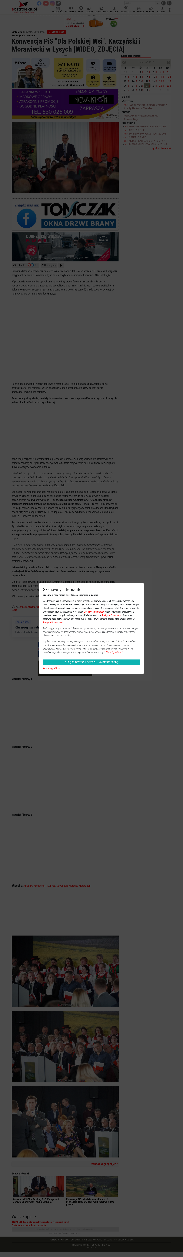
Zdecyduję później (51, 668)
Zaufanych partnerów (94, 611)
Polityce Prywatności (112, 615)
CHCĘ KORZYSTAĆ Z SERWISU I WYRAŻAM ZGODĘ (91, 662)
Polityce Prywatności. (113, 652)
